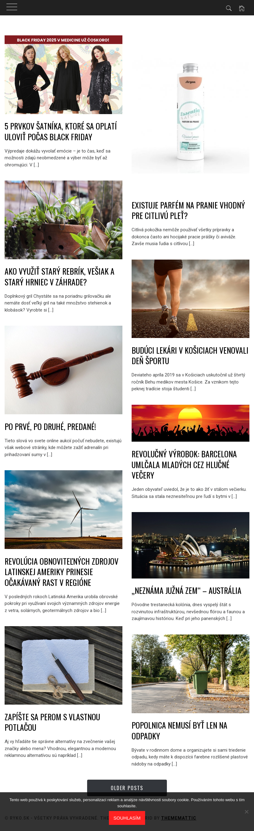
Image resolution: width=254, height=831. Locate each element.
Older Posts (127, 788)
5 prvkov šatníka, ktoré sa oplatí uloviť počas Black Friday (61, 131)
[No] (246, 812)
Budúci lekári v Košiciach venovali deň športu (190, 355)
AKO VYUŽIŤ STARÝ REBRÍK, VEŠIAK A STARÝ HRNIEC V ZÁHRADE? (59, 276)
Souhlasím (127, 818)
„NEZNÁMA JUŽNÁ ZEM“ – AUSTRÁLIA (186, 590)
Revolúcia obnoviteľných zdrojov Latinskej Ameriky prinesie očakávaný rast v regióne (61, 571)
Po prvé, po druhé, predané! (50, 426)
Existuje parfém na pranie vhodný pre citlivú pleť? (188, 210)
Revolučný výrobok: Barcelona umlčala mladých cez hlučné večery (184, 464)
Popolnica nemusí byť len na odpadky (179, 730)
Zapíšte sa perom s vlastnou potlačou (52, 722)
